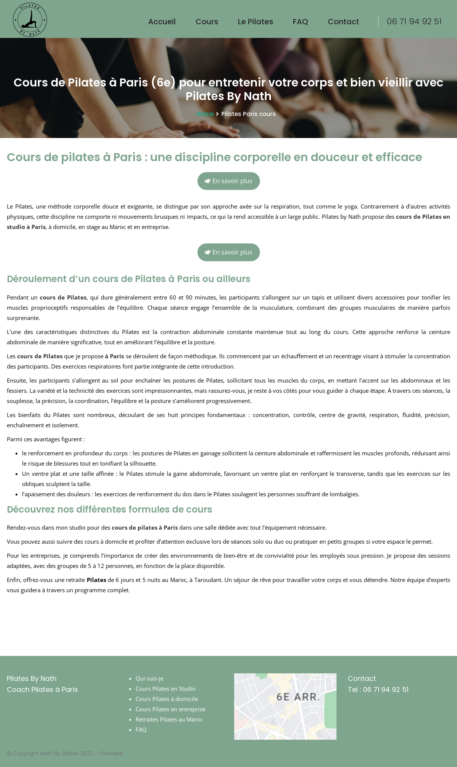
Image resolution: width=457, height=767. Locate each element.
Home (205, 114)
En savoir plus (228, 181)
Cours (207, 21)
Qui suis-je (149, 678)
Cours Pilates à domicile (167, 699)
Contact (343, 21)
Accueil (162, 21)
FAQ (300, 21)
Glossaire (111, 753)
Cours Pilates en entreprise (170, 709)
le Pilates (255, 21)
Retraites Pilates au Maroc (169, 719)
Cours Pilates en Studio (166, 688)
